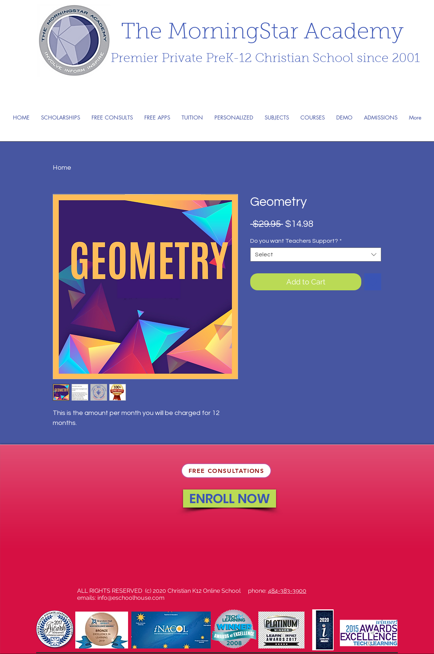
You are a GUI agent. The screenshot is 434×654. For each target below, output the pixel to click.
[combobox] (315, 255)
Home (62, 167)
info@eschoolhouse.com (131, 597)
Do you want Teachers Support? (296, 241)
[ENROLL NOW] (229, 498)
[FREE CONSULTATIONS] (226, 470)
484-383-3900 (287, 590)
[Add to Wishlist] (372, 281)
